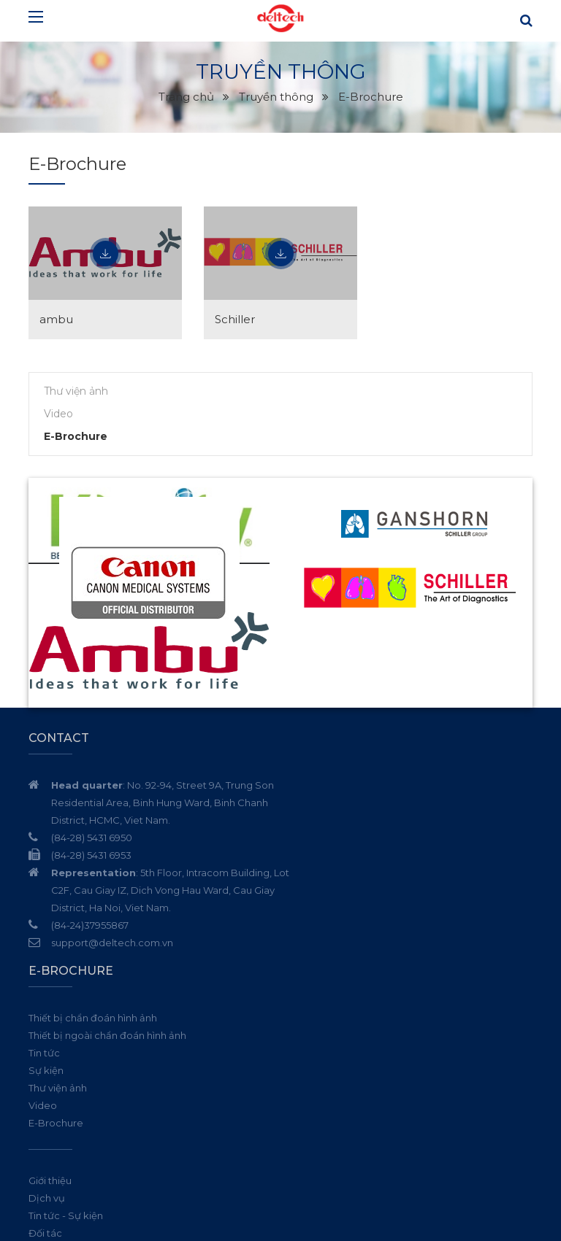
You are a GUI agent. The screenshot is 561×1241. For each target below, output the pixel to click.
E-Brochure (75, 436)
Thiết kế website (408, 1219)
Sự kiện (309, 837)
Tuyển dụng (319, 1018)
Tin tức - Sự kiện (328, 983)
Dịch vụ (309, 965)
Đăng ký (518, 1140)
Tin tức (307, 820)
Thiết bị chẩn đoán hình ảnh (355, 785)
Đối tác (308, 1000)
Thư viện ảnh (76, 391)
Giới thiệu (313, 948)
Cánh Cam (489, 1219)
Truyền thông (322, 1035)
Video (58, 413)
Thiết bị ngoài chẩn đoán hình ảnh (370, 802)
